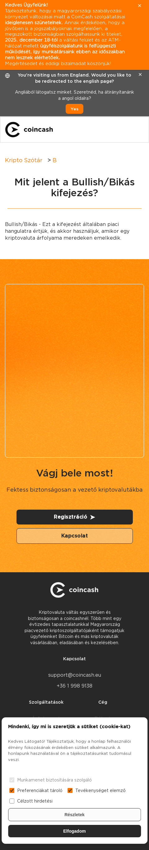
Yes (74, 108)
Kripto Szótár (23, 160)
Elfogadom (74, 831)
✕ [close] (140, 74)
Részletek (74, 814)
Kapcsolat (74, 536)
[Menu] (138, 130)
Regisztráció (74, 517)
